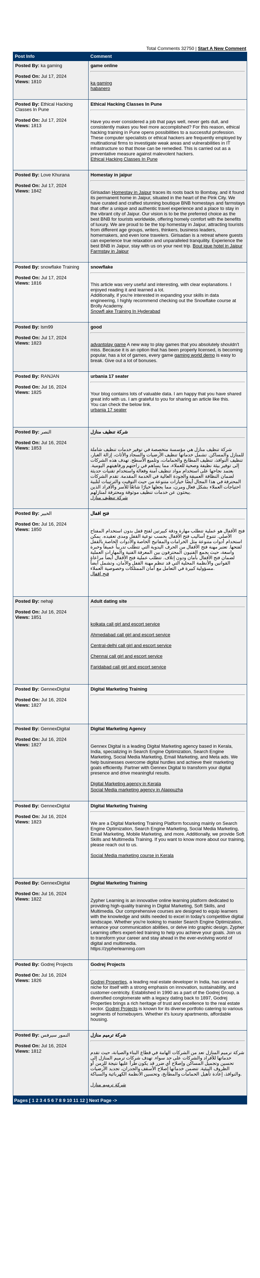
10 (69, 1100)
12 (82, 1100)
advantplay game (108, 344)
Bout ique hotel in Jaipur (217, 246)
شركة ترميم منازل (108, 1084)
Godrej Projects (121, 1008)
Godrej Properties (108, 981)
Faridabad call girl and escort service (128, 667)
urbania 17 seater (108, 409)
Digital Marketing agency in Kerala (125, 783)
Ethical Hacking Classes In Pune (124, 159)
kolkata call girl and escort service (125, 624)
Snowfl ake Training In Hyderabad (125, 311)
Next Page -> (102, 1100)
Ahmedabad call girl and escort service (130, 634)
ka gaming (101, 83)
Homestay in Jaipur (131, 192)
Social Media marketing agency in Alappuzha (136, 789)
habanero (100, 88)
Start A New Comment (222, 48)
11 (75, 1100)
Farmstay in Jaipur (109, 251)
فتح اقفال (99, 573)
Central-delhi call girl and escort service (130, 645)
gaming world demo (194, 355)
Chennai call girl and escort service (126, 656)
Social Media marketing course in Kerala (132, 855)
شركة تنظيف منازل (109, 497)
